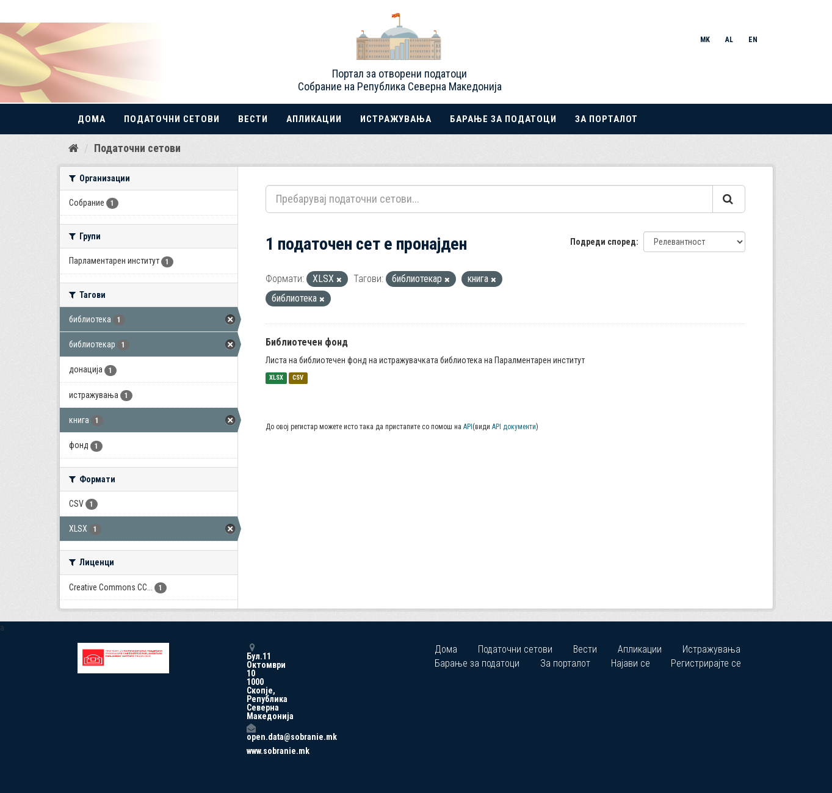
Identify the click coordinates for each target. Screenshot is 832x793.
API (467, 426)
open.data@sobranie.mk (251, 732)
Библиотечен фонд (307, 342)
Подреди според (603, 242)
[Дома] (73, 148)
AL (729, 39)
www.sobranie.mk (251, 751)
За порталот (606, 119)
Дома (92, 119)
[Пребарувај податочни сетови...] (489, 199)
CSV (297, 378)
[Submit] (728, 199)
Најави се (630, 663)
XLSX (276, 378)
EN (753, 39)
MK (705, 39)
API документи (514, 426)
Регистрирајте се (706, 663)
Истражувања (396, 119)
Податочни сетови (172, 119)
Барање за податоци (503, 119)
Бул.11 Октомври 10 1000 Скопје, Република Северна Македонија (251, 681)
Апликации (314, 119)
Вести (253, 119)
